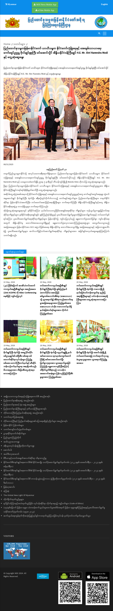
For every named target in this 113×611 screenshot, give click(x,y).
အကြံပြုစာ (43, 576)
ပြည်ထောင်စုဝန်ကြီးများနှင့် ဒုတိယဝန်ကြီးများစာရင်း (25, 409)
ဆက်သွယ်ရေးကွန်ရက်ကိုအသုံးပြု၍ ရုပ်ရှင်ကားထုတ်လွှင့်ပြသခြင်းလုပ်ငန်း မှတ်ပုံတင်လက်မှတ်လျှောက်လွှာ (47, 516)
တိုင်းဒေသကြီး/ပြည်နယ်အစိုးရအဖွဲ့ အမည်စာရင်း (23, 413)
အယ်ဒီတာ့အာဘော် (11, 454)
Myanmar (10, 4)
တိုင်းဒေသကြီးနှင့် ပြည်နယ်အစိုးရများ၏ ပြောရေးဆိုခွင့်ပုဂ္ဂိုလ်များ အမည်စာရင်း (36, 421)
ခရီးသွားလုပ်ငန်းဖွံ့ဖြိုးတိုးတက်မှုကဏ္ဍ (19, 446)
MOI (16, 573)
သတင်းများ (19, 44)
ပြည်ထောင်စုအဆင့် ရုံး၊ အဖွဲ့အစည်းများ (20, 404)
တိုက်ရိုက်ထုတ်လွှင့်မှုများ (14, 499)
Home (7, 44)
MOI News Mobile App (46, 5)
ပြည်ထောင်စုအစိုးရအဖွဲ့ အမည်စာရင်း (19, 400)
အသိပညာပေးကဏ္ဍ (12, 441)
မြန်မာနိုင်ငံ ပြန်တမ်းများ (14, 425)
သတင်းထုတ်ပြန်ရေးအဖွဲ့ (14, 417)
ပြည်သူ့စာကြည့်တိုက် (12, 437)
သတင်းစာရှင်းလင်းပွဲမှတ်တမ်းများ (17, 429)
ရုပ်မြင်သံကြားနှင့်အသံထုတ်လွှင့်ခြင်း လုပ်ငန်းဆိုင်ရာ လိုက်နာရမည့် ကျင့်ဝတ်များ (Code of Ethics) (44, 503)
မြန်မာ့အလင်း (9, 487)
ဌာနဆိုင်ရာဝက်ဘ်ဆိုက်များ (15, 433)
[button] (56, 119)
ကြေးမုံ (6, 491)
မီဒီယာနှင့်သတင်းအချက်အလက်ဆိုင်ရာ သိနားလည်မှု (25, 458)
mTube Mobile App (46, 10)
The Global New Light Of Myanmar (19, 495)
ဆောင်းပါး (8, 450)
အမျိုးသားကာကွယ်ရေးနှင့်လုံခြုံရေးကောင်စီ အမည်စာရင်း (27, 396)
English (104, 4)
